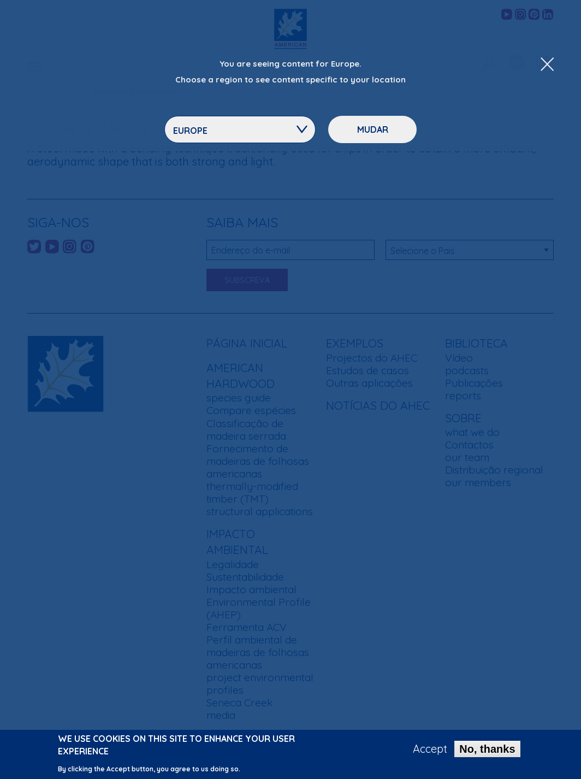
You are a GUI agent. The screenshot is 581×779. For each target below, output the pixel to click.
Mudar (372, 129)
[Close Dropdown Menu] (547, 65)
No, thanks (487, 752)
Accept (430, 751)
